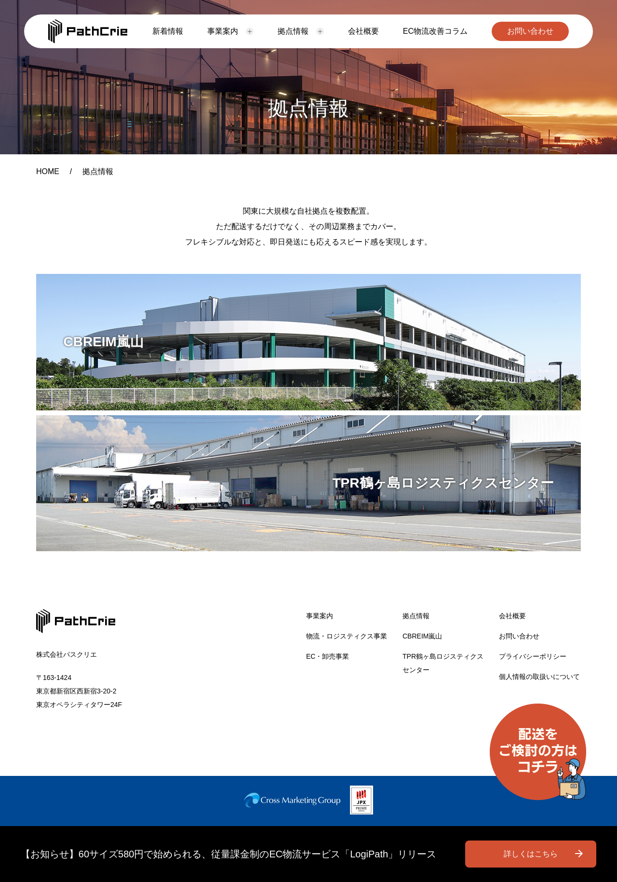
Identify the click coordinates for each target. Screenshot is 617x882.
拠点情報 (293, 31)
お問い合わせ (530, 31)
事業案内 (222, 31)
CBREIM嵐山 (422, 636)
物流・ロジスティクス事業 (346, 636)
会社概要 (363, 31)
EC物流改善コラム (435, 31)
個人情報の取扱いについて (539, 676)
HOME (47, 171)
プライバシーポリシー (532, 656)
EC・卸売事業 (327, 656)
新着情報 (167, 31)
